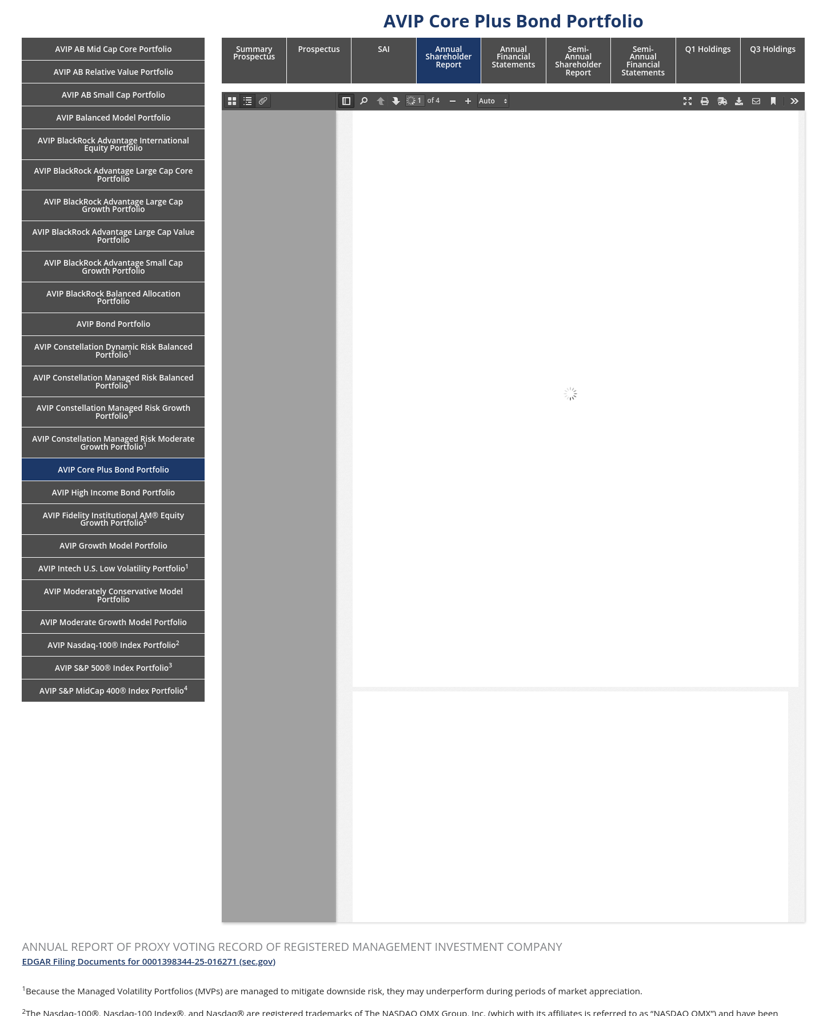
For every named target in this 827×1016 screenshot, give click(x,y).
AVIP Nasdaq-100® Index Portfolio (113, 644)
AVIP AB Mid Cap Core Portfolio (113, 48)
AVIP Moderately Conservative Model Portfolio (113, 595)
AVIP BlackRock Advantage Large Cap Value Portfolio (114, 235)
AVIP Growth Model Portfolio (113, 545)
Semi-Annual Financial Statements (643, 60)
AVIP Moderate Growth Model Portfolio (113, 622)
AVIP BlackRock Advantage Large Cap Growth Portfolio (113, 205)
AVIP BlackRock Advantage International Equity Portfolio (113, 144)
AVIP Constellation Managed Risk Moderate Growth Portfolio (113, 442)
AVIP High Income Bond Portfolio (113, 492)
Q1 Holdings (708, 48)
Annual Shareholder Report (448, 56)
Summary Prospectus (254, 52)
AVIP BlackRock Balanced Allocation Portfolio (113, 297)
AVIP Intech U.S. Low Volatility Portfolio (113, 568)
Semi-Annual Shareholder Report (578, 60)
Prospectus (318, 48)
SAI (384, 48)
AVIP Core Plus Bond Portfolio (113, 469)
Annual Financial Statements (514, 56)
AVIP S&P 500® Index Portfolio (113, 667)
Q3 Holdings (773, 48)
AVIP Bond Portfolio (113, 323)
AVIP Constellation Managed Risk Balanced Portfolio (113, 381)
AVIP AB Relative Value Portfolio (113, 71)
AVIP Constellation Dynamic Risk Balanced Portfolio (113, 350)
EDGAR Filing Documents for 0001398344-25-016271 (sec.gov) (148, 961)
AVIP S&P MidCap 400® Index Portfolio (113, 689)
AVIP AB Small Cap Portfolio (113, 94)
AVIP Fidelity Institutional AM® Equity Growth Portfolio (113, 519)
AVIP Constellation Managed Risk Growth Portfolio (113, 411)
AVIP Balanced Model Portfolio (114, 117)
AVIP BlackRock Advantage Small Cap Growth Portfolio (113, 266)
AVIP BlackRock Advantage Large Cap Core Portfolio (113, 174)
